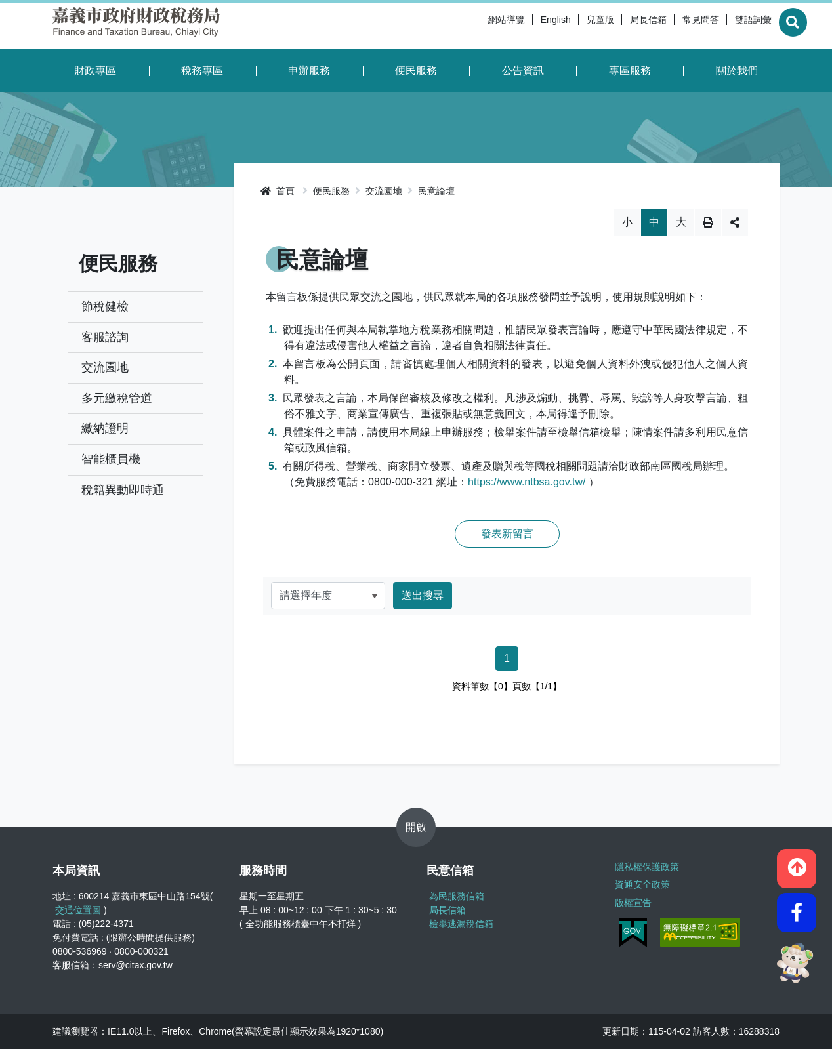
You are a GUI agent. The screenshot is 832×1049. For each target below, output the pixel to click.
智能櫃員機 (110, 459)
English (523, 26)
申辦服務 (309, 70)
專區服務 (630, 70)
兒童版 (567, 26)
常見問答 (668, 26)
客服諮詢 (105, 337)
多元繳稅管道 (116, 398)
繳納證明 (105, 428)
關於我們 (737, 70)
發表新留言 (507, 533)
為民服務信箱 (456, 896)
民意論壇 (436, 191)
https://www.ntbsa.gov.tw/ (526, 481)
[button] (796, 862)
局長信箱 (615, 26)
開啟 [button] (416, 827)
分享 (735, 222)
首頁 (277, 191)
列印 (708, 222)
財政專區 (95, 70)
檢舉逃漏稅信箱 (461, 923)
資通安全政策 (641, 881)
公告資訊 (523, 70)
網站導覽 (473, 26)
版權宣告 (632, 898)
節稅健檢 (105, 306)
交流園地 (105, 367)
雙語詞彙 (720, 26)
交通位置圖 (78, 910)
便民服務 (416, 70)
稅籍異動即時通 (122, 490)
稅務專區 (202, 70)
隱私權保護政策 (646, 865)
